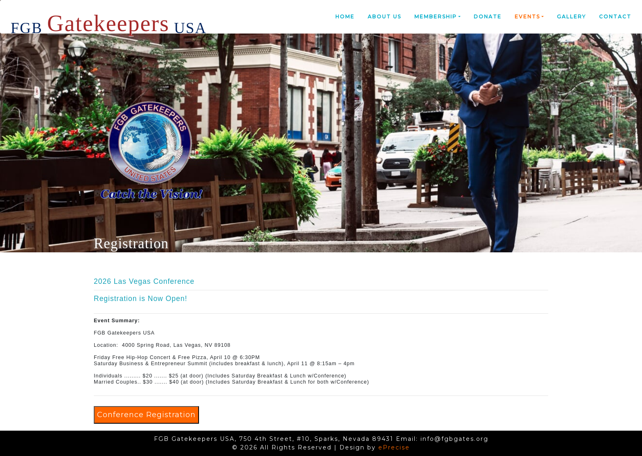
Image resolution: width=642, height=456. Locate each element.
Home (345, 16)
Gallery (571, 16)
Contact (615, 16)
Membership (435, 16)
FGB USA (109, 20)
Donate (488, 16)
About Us (384, 16)
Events (527, 16)
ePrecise (394, 447)
